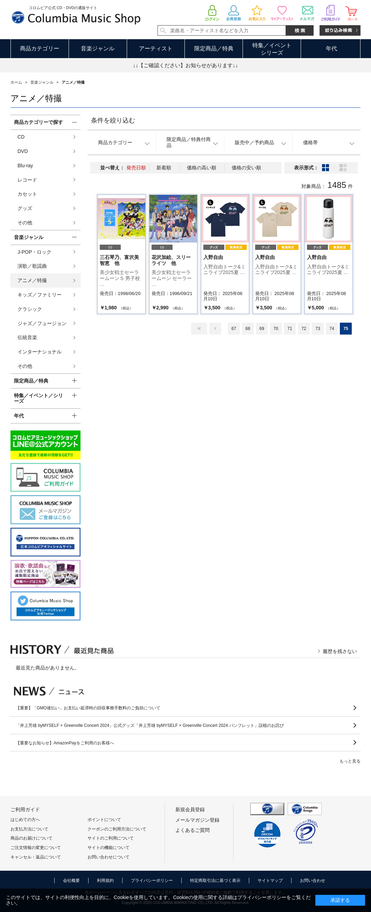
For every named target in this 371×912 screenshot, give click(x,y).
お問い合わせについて (109, 857)
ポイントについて (104, 819)
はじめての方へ (25, 819)
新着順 (163, 167)
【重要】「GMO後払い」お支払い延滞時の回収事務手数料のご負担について (88, 708)
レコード (27, 180)
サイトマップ (270, 880)
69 (261, 328)
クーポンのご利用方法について (117, 829)
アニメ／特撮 (32, 280)
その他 (25, 222)
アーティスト (156, 48)
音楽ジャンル (97, 48)
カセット (27, 194)
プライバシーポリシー (152, 880)
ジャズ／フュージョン (42, 323)
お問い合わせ (312, 880)
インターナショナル (40, 352)
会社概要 (71, 880)
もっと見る (350, 761)
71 (289, 328)
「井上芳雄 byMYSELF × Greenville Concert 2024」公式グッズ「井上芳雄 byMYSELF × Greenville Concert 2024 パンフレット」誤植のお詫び (150, 725)
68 (247, 328)
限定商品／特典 (213, 48)
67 (233, 328)
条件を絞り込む (113, 120)
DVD (23, 151)
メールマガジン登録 (197, 820)
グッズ (25, 208)
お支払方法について (29, 829)
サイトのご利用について (111, 838)
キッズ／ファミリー (40, 294)
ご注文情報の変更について (35, 847)
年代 (331, 48)
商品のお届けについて (31, 838)
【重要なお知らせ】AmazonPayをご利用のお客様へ (65, 743)
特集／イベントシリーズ (272, 49)
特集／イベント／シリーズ (38, 398)
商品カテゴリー (39, 48)
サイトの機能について (109, 847)
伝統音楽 (27, 337)
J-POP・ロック (34, 252)
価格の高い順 (201, 167)
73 (317, 328)
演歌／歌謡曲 (32, 266)
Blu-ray (25, 165)
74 (331, 328)
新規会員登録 (190, 809)
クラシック (30, 309)
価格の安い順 (246, 167)
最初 (199, 329)
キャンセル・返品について (35, 857)
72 (303, 328)
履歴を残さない (340, 651)
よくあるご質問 (192, 830)
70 (275, 328)
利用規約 (105, 880)
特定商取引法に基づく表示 (215, 880)
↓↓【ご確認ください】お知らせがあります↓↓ (185, 65)
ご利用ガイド (25, 809)
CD (21, 137)
